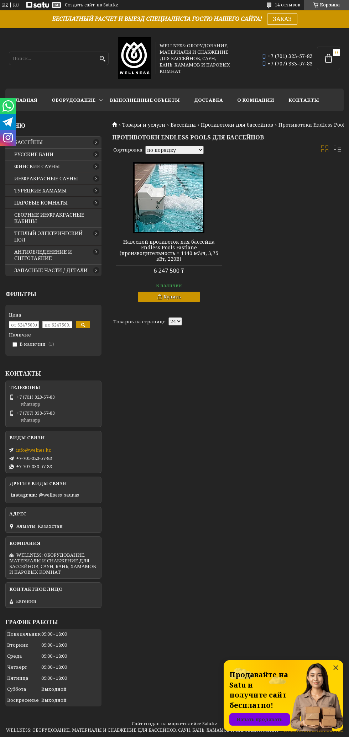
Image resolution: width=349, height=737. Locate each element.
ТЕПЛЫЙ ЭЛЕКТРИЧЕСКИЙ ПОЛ (48, 236)
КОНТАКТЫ (303, 100)
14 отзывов (287, 5)
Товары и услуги (143, 125)
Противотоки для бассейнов (237, 125)
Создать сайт (80, 4)
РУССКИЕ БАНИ (33, 154)
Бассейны (183, 125)
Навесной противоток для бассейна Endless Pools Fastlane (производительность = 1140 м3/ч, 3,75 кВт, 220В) (169, 250)
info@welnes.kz (33, 450)
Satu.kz (209, 724)
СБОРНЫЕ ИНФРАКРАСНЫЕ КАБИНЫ (49, 218)
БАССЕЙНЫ (28, 142)
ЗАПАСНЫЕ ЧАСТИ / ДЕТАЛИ (51, 270)
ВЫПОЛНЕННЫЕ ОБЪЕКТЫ (145, 100)
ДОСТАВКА (208, 100)
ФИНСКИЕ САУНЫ (37, 166)
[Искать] (102, 59)
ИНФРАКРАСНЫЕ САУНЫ (46, 178)
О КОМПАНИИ (255, 100)
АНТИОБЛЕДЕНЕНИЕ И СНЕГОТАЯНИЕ (43, 255)
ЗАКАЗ (282, 19)
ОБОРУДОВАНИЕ (73, 100)
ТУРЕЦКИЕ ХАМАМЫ (40, 190)
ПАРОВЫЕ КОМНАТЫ (41, 203)
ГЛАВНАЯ (24, 100)
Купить (172, 296)
